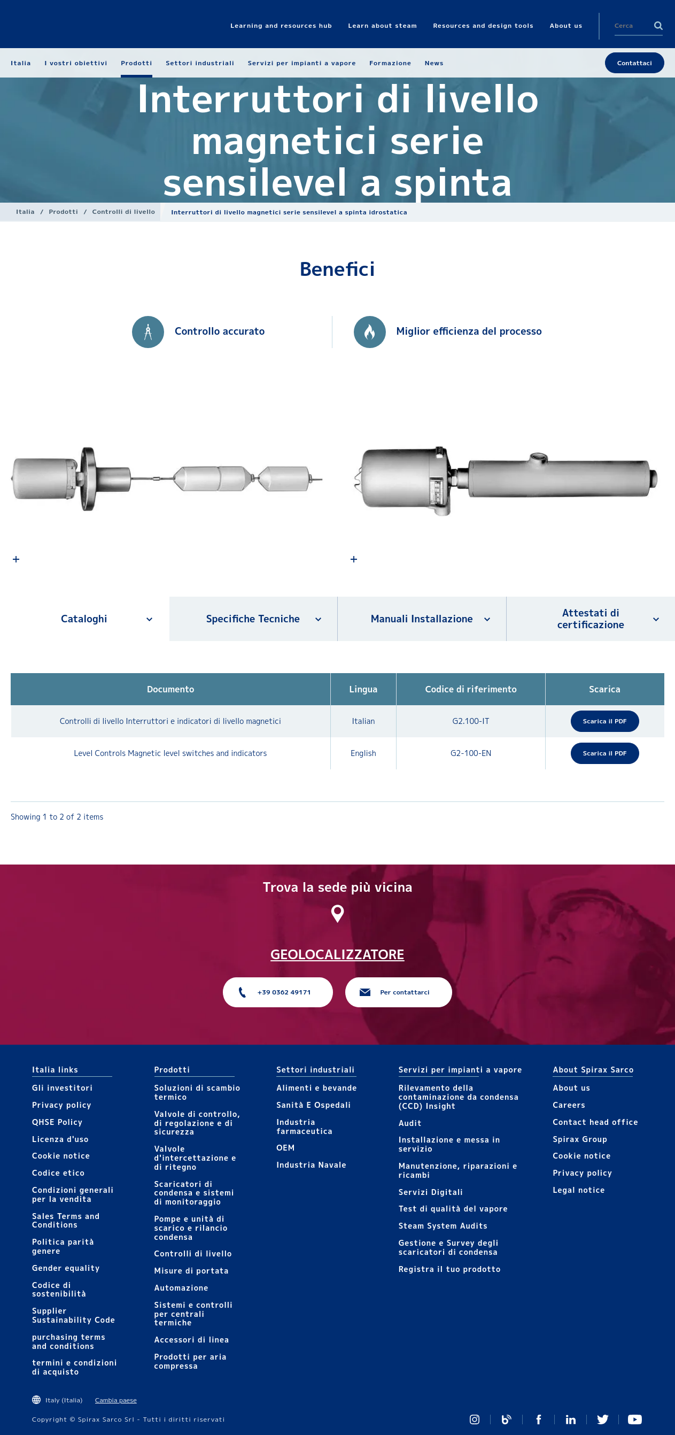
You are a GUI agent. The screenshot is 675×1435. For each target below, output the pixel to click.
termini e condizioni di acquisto (74, 1367)
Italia (25, 211)
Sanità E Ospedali (313, 1105)
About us (571, 1088)
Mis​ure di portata (191, 1271)
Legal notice (579, 1190)
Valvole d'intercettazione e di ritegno (195, 1158)
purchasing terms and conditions (69, 1341)
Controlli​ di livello (123, 211)
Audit (410, 1123)
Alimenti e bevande (316, 1088)
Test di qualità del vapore (453, 1208)
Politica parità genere (63, 1246)
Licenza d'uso (60, 1139)
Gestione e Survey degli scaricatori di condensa (449, 1247)
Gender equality (66, 1268)
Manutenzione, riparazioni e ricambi (458, 1170)
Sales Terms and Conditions (66, 1220)
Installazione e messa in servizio (449, 1144)
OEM (285, 1148)
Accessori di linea (191, 1339)
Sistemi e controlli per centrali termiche (193, 1314)
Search (658, 25)
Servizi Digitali (431, 1192)
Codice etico (58, 1173)
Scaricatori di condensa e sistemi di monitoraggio (194, 1193)
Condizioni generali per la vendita (73, 1194)
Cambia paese (116, 1400)
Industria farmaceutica (304, 1126)
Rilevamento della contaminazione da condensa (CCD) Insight (459, 1097)
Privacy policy (62, 1105)
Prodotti (64, 211)
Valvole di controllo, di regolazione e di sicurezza (197, 1123)
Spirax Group (580, 1139)
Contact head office (595, 1122)
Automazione (181, 1288)
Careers (569, 1105)
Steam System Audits (443, 1226)
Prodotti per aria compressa (190, 1361)
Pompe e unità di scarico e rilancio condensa (191, 1228)
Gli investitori (62, 1088)
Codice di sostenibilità (59, 1289)
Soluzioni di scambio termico (197, 1092)
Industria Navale (311, 1165)
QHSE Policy (57, 1122)
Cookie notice (61, 1156)
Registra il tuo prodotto (450, 1269)
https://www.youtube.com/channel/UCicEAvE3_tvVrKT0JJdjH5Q (635, 1419)
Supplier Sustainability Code (73, 1315)
